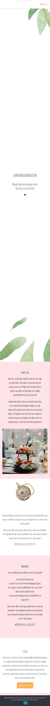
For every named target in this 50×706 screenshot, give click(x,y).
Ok (25, 703)
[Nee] (47, 701)
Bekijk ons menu (25, 685)
